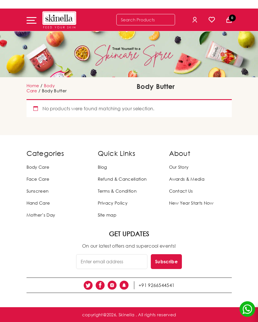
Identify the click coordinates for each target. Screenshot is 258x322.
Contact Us (181, 190)
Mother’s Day (41, 214)
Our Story (179, 167)
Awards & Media (186, 179)
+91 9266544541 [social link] (156, 285)
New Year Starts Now (191, 202)
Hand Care (38, 202)
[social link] (88, 285)
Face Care (38, 179)
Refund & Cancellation (122, 179)
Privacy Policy (112, 202)
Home (33, 85)
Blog (102, 167)
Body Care (38, 167)
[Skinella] (59, 20)
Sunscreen (38, 190)
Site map (107, 214)
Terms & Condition (117, 190)
